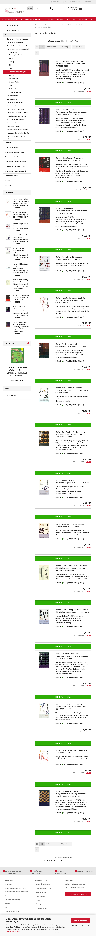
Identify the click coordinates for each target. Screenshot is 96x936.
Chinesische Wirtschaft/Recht (15, 166)
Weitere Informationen (80, 925)
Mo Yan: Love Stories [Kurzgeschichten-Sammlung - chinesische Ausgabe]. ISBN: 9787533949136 (70, 63)
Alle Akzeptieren (80, 920)
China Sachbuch (12, 99)
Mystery (11, 75)
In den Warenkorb (63, 102)
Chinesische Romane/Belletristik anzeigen (19, 54)
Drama (11, 58)
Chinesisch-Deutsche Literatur (17, 106)
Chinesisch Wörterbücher (30, 19)
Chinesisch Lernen (9, 19)
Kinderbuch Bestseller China (16, 116)
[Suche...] (29, 8)
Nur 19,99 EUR (17, 380)
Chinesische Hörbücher (15, 102)
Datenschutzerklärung (13, 931)
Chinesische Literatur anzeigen (17, 39)
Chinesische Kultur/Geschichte (15, 161)
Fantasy (11, 62)
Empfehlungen (40, 896)
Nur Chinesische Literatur (15, 119)
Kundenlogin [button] (75, 2)
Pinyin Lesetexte (12, 95)
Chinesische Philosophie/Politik (16, 171)
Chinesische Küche (11, 176)
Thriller (11, 85)
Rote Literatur (13, 78)
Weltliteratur (13, 89)
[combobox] (51, 47)
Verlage (7, 180)
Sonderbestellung (41, 908)
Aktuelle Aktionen (41, 892)
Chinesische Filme (86, 19)
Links (37, 900)
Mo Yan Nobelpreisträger (17, 72)
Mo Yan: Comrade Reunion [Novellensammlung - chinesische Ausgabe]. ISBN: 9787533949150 (71, 210)
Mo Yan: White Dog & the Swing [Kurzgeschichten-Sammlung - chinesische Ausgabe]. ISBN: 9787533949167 (71, 793)
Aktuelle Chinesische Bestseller (17, 46)
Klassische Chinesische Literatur (18, 133)
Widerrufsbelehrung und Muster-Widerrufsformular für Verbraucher (16, 890)
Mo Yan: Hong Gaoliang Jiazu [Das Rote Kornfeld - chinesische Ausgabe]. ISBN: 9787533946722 (70, 300)
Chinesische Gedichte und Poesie (16, 138)
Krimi (10, 65)
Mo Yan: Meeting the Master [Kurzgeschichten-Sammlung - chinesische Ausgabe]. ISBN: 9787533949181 (71, 112)
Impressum (9, 884)
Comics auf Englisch (14, 126)
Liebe (10, 68)
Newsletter (55, 2)
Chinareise (70, 19)
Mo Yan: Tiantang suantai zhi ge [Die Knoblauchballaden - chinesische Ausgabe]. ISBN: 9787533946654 (71, 706)
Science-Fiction (14, 82)
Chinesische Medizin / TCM (14, 152)
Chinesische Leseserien (15, 42)
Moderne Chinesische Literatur (17, 130)
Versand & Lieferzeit (42, 884)
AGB (6, 896)
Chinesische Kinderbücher (16, 109)
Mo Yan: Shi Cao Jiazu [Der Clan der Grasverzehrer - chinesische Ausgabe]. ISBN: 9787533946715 (71, 390)
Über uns (38, 904)
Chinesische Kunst (11, 157)
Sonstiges (8, 185)
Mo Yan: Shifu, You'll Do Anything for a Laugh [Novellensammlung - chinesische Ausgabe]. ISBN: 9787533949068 (71, 434)
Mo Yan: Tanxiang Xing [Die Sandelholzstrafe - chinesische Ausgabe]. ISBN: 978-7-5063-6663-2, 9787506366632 (72, 568)
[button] (64, 2)
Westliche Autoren (15, 92)
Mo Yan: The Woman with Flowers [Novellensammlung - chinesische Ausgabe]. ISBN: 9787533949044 (71, 656)
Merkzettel (87, 2)
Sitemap (8, 908)
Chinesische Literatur (54, 19)
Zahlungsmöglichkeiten (43, 888)
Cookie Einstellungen (12, 912)
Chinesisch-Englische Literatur (17, 113)
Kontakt (7, 904)
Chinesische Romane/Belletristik (18, 49)
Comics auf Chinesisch (15, 123)
